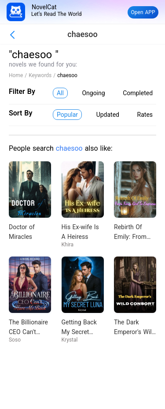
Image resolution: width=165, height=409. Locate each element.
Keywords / (43, 75)
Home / (19, 75)
